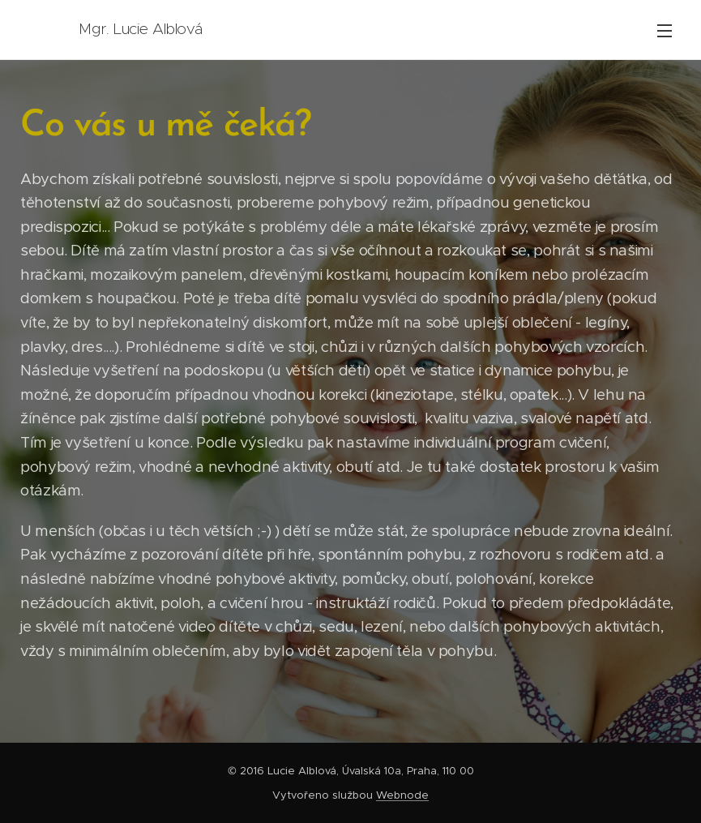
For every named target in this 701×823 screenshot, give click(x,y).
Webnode (402, 795)
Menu (664, 31)
